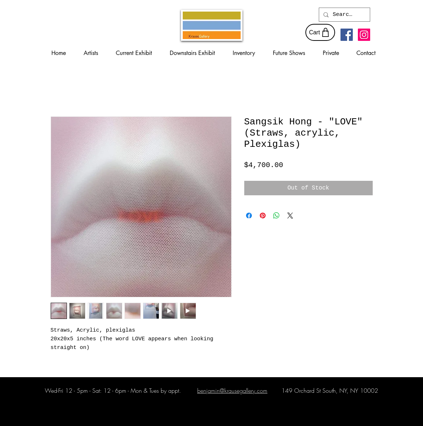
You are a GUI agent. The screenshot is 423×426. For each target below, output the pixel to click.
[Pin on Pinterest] (262, 215)
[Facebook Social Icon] (346, 35)
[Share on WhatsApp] (276, 215)
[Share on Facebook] (249, 215)
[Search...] (344, 14)
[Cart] (320, 32)
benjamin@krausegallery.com (232, 391)
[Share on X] (290, 215)
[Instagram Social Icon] (364, 35)
